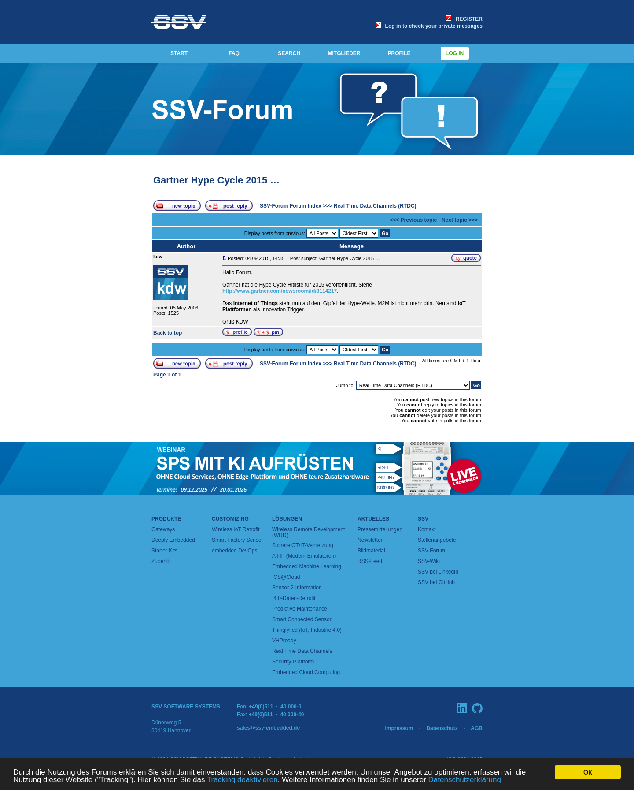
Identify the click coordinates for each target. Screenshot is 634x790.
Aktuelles (373, 519)
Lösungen (287, 519)
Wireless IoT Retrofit (235, 529)
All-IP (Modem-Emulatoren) (304, 556)
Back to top (167, 333)
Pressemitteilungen (380, 529)
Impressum (399, 728)
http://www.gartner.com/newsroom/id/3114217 (279, 291)
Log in (454, 53)
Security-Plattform (293, 662)
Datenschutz (441, 728)
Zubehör (161, 561)
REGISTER (464, 19)
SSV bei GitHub (436, 582)
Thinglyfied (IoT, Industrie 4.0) (307, 630)
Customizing (230, 519)
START (179, 53)
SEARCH (289, 53)
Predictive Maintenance (299, 609)
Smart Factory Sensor (237, 540)
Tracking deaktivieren (242, 780)
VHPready (284, 640)
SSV (423, 519)
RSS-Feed (370, 561)
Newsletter (370, 540)
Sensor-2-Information (297, 588)
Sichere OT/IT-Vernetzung (302, 545)
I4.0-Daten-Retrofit (294, 598)
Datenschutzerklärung (464, 780)
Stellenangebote (437, 540)
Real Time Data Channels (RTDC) (375, 206)
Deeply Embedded (173, 540)
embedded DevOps (234, 551)
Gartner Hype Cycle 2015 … (216, 180)
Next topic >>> (460, 220)
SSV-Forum (431, 551)
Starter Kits (164, 551)
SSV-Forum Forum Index (290, 206)
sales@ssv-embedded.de (268, 728)
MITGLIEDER (344, 53)
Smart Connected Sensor (302, 619)
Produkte (166, 519)
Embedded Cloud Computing (306, 672)
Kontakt (427, 529)
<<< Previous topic (413, 220)
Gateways (163, 529)
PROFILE (398, 53)
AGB (477, 728)
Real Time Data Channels (302, 651)
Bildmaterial (371, 551)
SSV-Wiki (429, 561)
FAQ (234, 53)
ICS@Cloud (286, 577)
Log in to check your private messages (429, 26)
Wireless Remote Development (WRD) (308, 532)
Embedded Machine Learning (306, 566)
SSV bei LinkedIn (438, 572)
